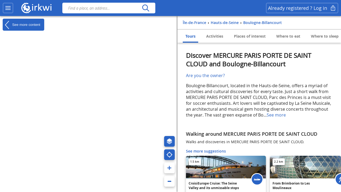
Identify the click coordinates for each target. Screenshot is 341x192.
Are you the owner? (205, 75)
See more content (21, 25)
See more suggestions (206, 151)
